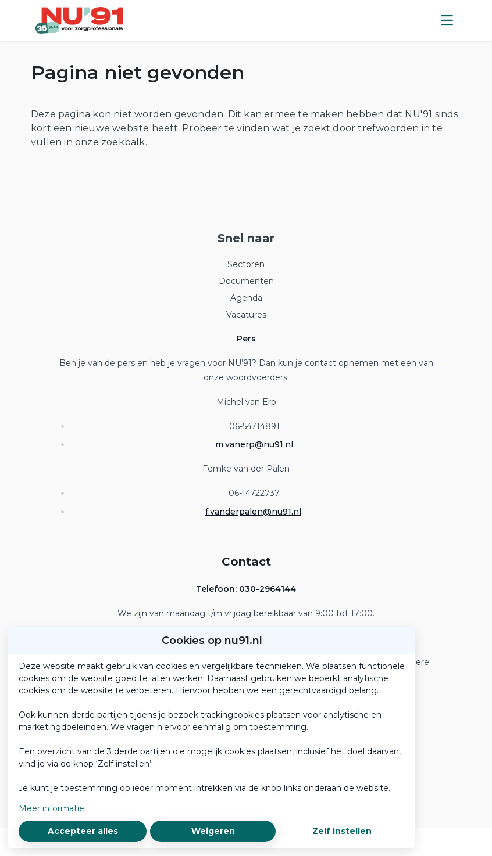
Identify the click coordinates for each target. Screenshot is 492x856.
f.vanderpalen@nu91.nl (253, 511)
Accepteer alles (83, 831)
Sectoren (246, 264)
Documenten (246, 281)
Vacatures (246, 315)
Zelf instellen (342, 831)
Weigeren (213, 831)
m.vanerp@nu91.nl (254, 444)
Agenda (246, 298)
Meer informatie (51, 808)
